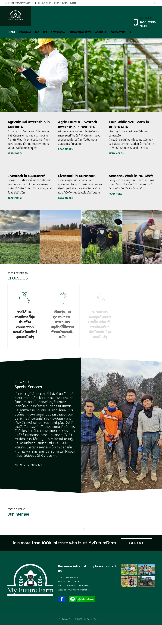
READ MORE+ (14, 153)
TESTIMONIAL (58, 32)
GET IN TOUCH (136, 543)
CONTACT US (117, 32)
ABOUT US (100, 32)
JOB (36, 32)
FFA (45, 32)
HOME (12, 32)
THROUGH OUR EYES (80, 32)
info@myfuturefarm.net (17, 3)
